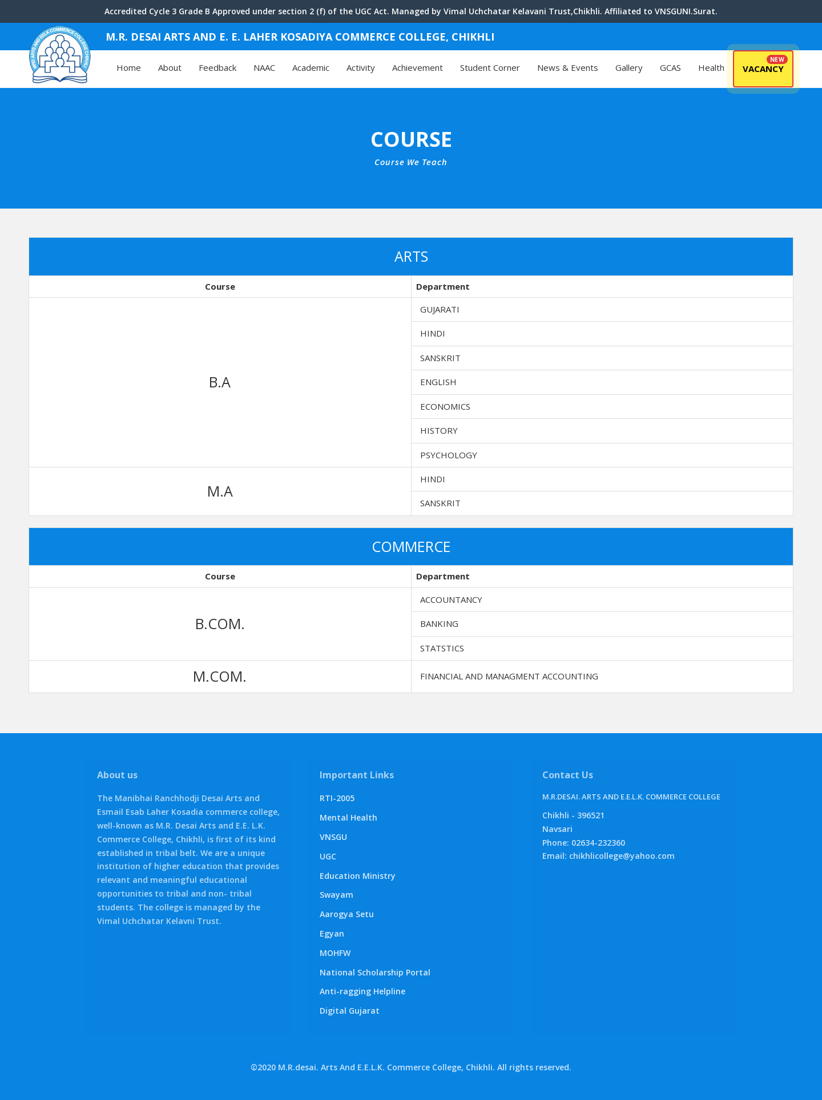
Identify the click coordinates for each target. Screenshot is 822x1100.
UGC (328, 856)
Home (128, 67)
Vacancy (763, 68)
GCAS (670, 67)
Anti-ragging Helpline (362, 991)
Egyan (332, 933)
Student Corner (490, 67)
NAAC (264, 67)
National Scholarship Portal (375, 972)
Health (711, 67)
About (170, 67)
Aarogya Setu (347, 914)
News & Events (567, 67)
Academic (310, 67)
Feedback (217, 67)
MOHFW (335, 952)
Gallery (629, 67)
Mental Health (348, 817)
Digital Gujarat (350, 1010)
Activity (360, 67)
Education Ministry (358, 875)
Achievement (417, 67)
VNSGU (333, 836)
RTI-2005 (337, 798)
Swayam (336, 894)
